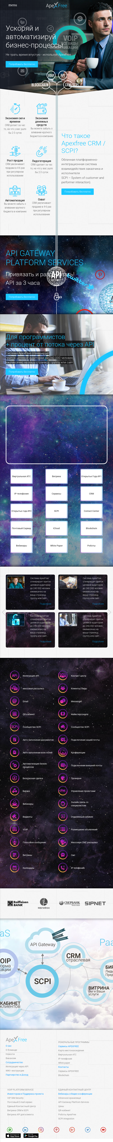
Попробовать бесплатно (22, 64)
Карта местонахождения (71, 1050)
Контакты (63, 1067)
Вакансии (11, 1058)
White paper (64, 1063)
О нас (8, 1046)
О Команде (11, 1050)
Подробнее (83, 602)
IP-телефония (65, 1058)
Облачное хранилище (69, 1098)
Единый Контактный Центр (21, 1106)
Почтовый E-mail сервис (19, 1102)
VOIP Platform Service (20, 1089)
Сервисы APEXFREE (68, 1046)
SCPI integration (66, 1118)
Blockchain (63, 1075)
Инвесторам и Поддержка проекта (25, 1094)
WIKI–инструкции (15, 1070)
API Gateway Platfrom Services (73, 1102)
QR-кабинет (64, 1110)
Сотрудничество (14, 1062)
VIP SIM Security (15, 1098)
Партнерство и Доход (17, 1074)
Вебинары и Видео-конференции (75, 1094)
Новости (10, 1054)
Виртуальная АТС (67, 1054)
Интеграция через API (17, 1066)
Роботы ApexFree (67, 1114)
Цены (61, 1106)
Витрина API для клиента (20, 1114)
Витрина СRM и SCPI (17, 1110)
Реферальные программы (73, 1042)
